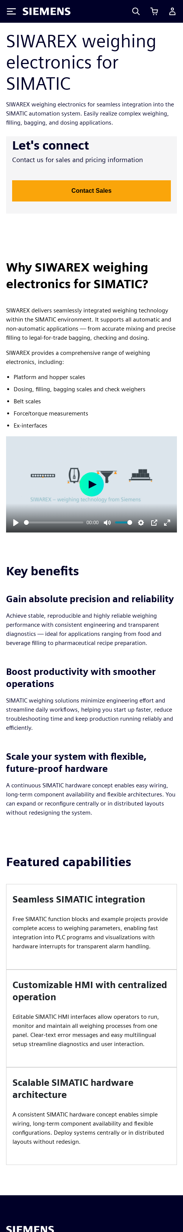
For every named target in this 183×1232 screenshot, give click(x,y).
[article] (91, 927)
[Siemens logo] (46, 11)
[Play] (16, 523)
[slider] (53, 522)
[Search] (136, 11)
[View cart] (154, 11)
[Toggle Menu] (11, 11)
